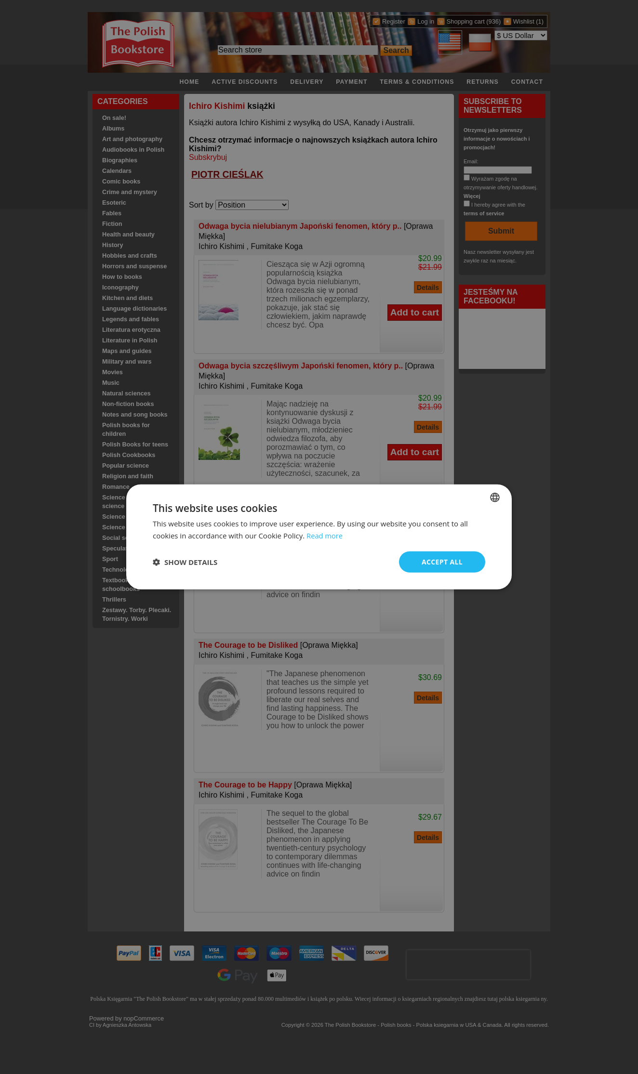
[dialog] (319, 537)
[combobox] (495, 497)
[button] (185, 562)
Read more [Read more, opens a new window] (325, 535)
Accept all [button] (442, 561)
